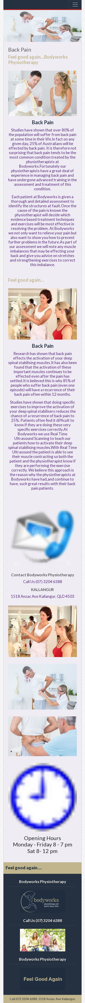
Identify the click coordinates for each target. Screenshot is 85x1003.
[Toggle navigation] (75, 4)
